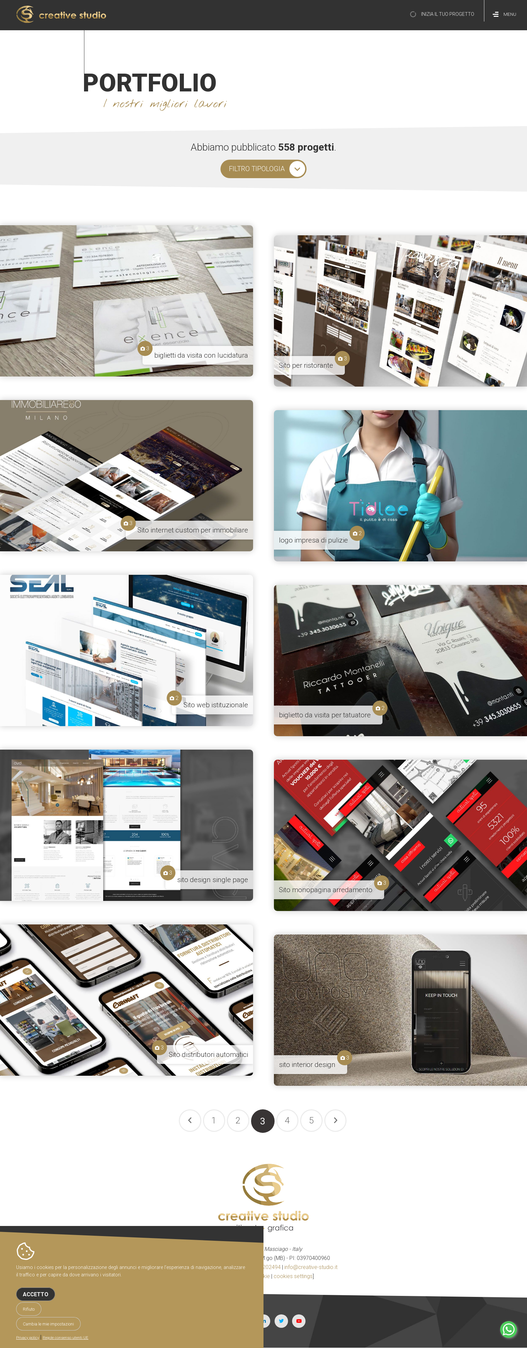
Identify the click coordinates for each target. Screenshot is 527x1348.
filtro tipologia (256, 169)
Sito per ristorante (306, 365)
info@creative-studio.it (310, 1267)
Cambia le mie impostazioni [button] (48, 1323)
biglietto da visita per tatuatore (325, 715)
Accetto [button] (35, 1294)
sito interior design (307, 1065)
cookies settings (293, 1276)
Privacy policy (27, 1338)
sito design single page (212, 880)
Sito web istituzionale (216, 705)
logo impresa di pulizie (313, 540)
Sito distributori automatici (208, 1054)
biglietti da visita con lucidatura (201, 355)
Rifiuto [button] (29, 1309)
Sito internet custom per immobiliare (192, 530)
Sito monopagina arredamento (325, 890)
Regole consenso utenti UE (65, 1338)
